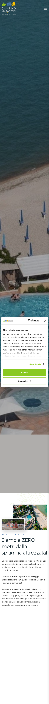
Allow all (24, 372)
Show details (35, 364)
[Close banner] (45, 321)
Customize (24, 381)
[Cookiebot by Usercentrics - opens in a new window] (29, 320)
